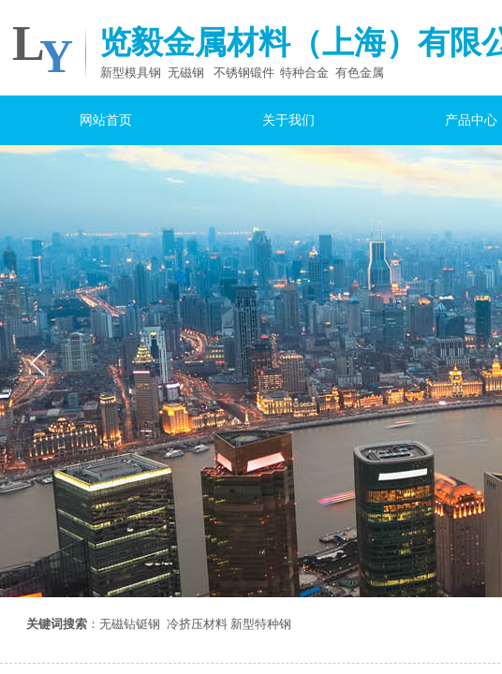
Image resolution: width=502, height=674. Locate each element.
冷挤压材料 (197, 624)
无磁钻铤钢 (129, 624)
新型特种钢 (260, 624)
